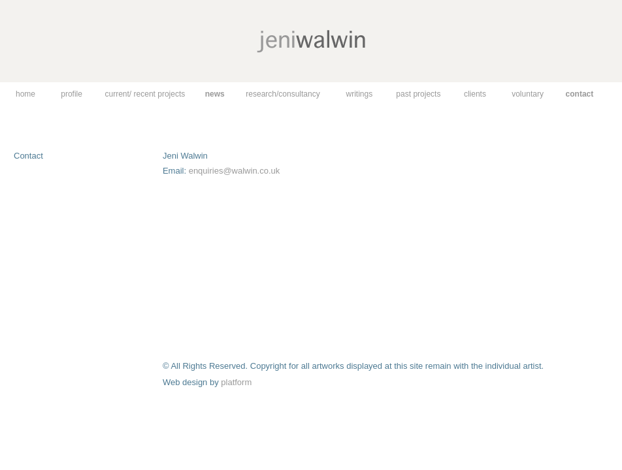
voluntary (528, 94)
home (25, 94)
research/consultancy (282, 94)
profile (71, 94)
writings (359, 94)
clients (475, 94)
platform (236, 382)
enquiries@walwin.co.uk (234, 171)
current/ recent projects (145, 94)
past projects (418, 94)
